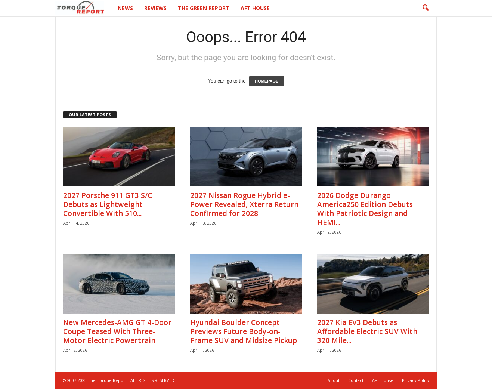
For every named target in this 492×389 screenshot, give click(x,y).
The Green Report (203, 8)
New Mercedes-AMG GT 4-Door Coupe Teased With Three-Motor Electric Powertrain (117, 331)
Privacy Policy (416, 380)
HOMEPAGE (266, 81)
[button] (425, 8)
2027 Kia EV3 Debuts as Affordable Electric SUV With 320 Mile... (367, 331)
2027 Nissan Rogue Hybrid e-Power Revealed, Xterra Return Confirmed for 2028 (244, 204)
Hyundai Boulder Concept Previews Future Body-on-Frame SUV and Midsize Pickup (243, 331)
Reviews (155, 8)
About (334, 380)
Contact (355, 380)
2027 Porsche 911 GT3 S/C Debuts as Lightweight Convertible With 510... (107, 204)
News (125, 8)
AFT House (255, 8)
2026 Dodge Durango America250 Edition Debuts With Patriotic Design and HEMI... (365, 209)
